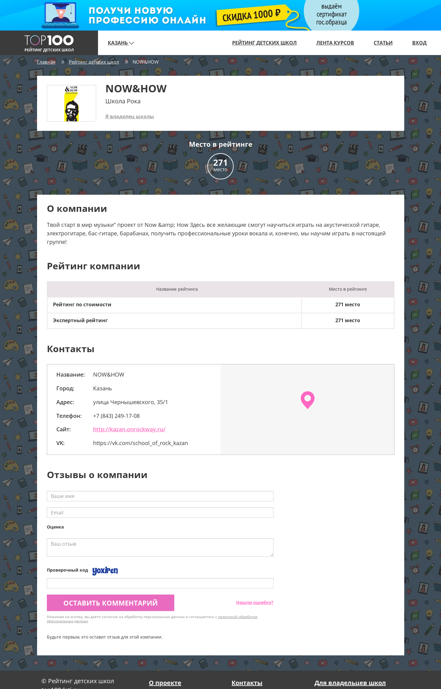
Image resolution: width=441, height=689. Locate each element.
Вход (419, 42)
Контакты (247, 683)
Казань (121, 42)
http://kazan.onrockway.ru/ (129, 429)
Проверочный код (67, 570)
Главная (46, 62)
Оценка (55, 527)
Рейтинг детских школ (264, 42)
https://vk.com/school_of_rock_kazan (140, 443)
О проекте (165, 683)
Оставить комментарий (110, 602)
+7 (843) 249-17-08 (116, 415)
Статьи (383, 42)
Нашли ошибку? (254, 602)
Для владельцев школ (350, 683)
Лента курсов (335, 42)
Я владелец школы (129, 116)
